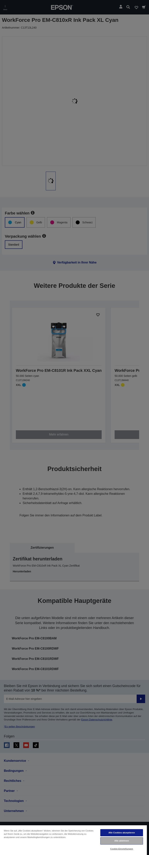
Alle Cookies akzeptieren (121, 832)
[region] (73, 840)
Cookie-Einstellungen (121, 849)
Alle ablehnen (121, 841)
